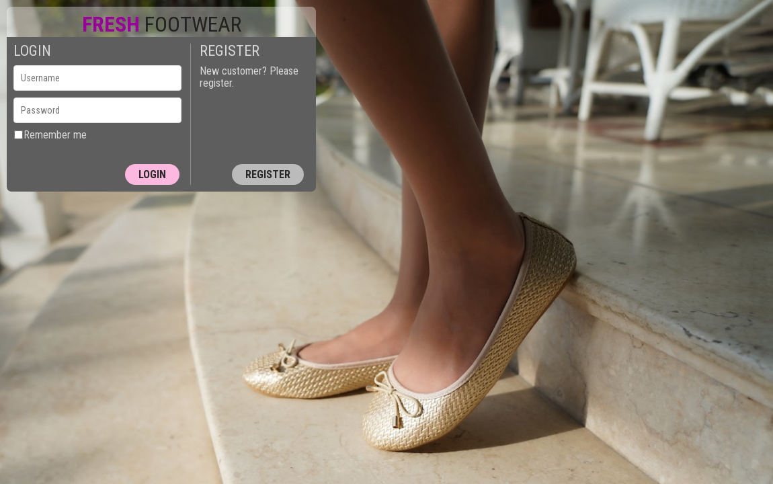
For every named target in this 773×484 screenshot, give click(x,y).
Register (267, 174)
